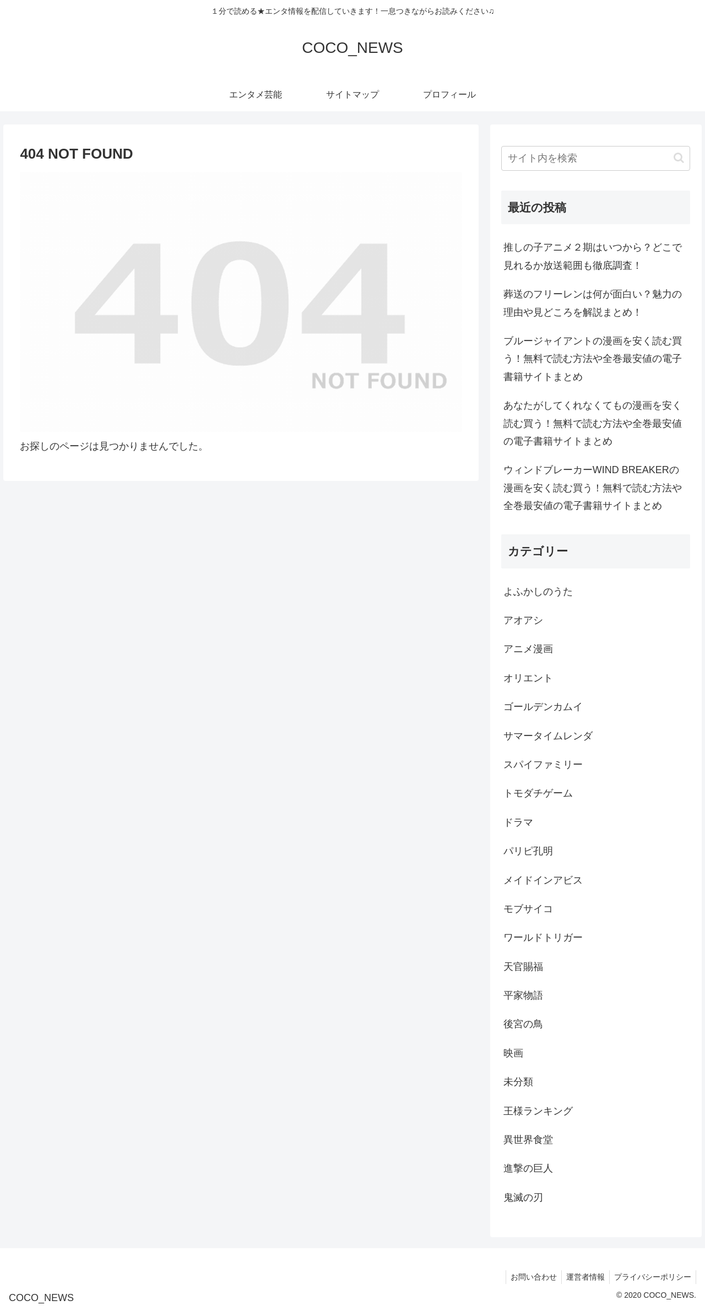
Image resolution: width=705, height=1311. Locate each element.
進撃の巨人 (528, 1168)
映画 (513, 1053)
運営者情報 (582, 1276)
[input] (596, 158)
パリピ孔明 (528, 851)
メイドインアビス (543, 880)
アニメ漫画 (528, 648)
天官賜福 (523, 966)
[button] (678, 157)
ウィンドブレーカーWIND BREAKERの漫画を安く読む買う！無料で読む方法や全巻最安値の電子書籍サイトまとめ (592, 487)
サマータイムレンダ (548, 735)
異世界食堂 (528, 1139)
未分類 (518, 1081)
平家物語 (523, 995)
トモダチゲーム (538, 793)
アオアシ (523, 620)
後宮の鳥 (523, 1024)
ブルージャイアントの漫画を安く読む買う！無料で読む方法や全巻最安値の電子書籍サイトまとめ (592, 358)
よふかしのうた (538, 591)
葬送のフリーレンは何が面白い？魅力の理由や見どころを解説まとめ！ (592, 303)
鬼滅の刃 (523, 1197)
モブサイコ (528, 908)
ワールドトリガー (543, 937)
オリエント (528, 678)
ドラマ (518, 822)
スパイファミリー (543, 764)
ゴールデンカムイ (543, 706)
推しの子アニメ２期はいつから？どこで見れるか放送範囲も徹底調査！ (592, 256)
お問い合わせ (528, 1276)
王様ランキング (538, 1111)
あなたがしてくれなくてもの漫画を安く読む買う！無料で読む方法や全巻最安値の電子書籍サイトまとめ (592, 423)
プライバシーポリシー (651, 1276)
